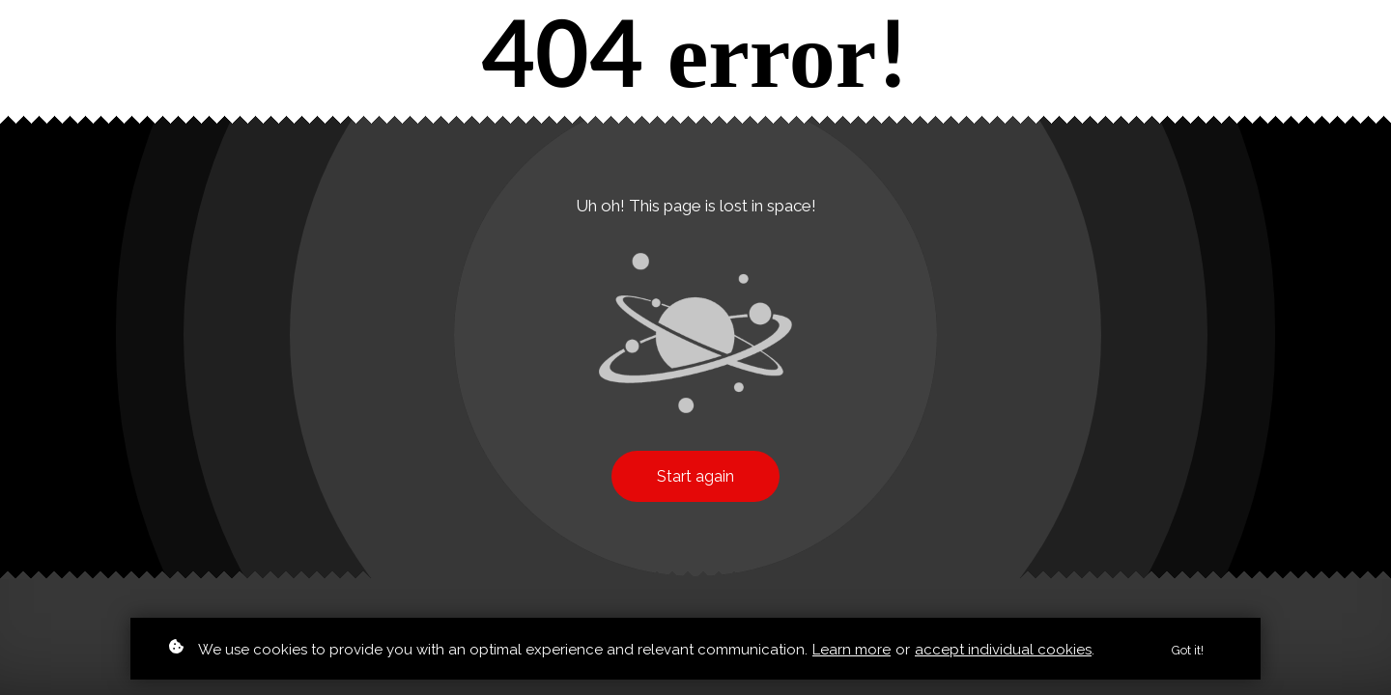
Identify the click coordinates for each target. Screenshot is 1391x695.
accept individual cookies (1003, 652)
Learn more (851, 652)
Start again (695, 476)
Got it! (1188, 654)
